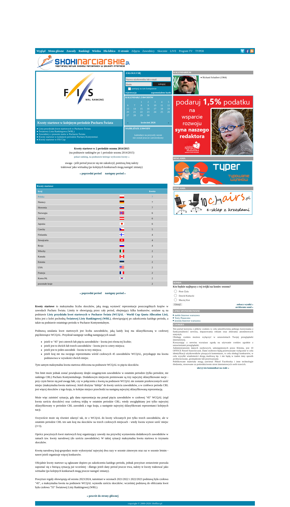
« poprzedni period (91, 173)
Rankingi (84, 51)
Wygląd (41, 51)
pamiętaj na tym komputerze (144, 88)
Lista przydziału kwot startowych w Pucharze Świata (65, 128)
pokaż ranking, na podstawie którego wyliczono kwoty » (102, 156)
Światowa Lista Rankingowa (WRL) (57, 131)
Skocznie (162, 51)
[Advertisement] (145, 23)
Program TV (186, 51)
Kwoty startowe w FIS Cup (52, 139)
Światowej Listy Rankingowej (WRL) (88, 318)
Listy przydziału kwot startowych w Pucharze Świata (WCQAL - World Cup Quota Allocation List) (107, 314)
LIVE (173, 51)
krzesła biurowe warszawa (188, 320)
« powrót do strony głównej (102, 495)
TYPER (199, 51)
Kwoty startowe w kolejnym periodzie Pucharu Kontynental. (68, 136)
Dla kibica (109, 51)
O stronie (123, 51)
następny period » (115, 173)
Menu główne (56, 51)
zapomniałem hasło (161, 92)
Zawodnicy (149, 51)
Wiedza (96, 51)
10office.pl (157, 503)
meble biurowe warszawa (187, 315)
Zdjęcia (136, 51)
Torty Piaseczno (182, 318)
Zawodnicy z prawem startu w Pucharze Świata (62, 134)
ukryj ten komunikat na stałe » (213, 367)
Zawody (71, 51)
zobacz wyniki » (245, 304)
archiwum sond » (244, 307)
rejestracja (131, 92)
